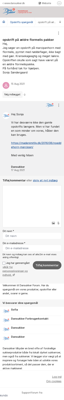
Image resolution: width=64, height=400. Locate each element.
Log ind (56, 376)
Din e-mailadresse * (14, 243)
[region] (32, 64)
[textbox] (32, 202)
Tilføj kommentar (47, 265)
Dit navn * (8, 231)
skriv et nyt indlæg (45, 180)
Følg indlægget (12, 94)
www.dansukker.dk (14, 3)
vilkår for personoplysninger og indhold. (15, 271)
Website (44, 3)
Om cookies (53, 381)
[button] (53, 223)
